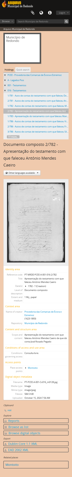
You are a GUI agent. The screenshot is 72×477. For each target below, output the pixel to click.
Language (41, 13)
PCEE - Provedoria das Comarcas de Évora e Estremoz (35, 75)
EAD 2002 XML (16, 450)
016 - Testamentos (17, 90)
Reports (11, 421)
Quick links (49, 13)
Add (9, 410)
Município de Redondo (36, 323)
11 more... (13, 136)
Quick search (22, 69)
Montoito (33, 367)
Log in (62, 12)
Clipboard (32, 13)
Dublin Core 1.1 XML (20, 444)
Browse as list (16, 427)
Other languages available (23, 172)
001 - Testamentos (17, 85)
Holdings (9, 69)
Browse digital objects (22, 433)
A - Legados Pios (16, 80)
